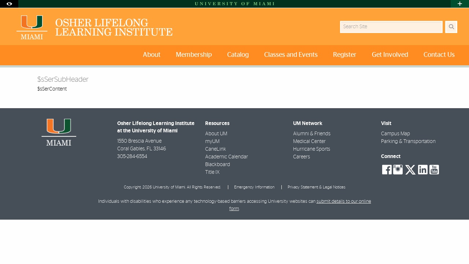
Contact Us (439, 55)
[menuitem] (153, 55)
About (151, 55)
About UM (216, 133)
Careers (301, 157)
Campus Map (395, 133)
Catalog (238, 55)
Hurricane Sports (311, 149)
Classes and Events (291, 55)
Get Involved (390, 55)
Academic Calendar (226, 157)
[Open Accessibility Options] (9, 4)
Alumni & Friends (311, 133)
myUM (212, 141)
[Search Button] (451, 27)
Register (345, 55)
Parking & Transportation (408, 141)
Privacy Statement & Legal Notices (317, 187)
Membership (194, 55)
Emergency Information (254, 187)
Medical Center (309, 141)
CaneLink (215, 149)
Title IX (212, 172)
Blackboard (217, 164)
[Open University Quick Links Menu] (460, 4)
